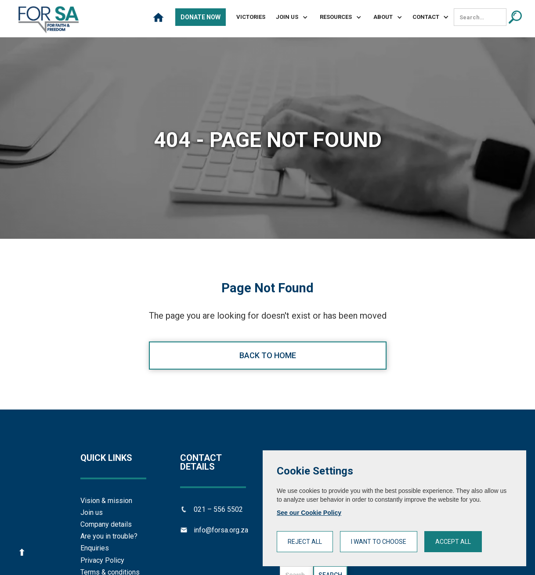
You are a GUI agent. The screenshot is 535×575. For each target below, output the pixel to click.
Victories (250, 17)
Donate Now (201, 17)
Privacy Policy (102, 560)
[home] (48, 19)
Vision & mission (106, 500)
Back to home (267, 355)
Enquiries (94, 548)
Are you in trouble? (108, 536)
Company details (106, 524)
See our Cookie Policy (309, 512)
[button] (288, 17)
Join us (91, 512)
